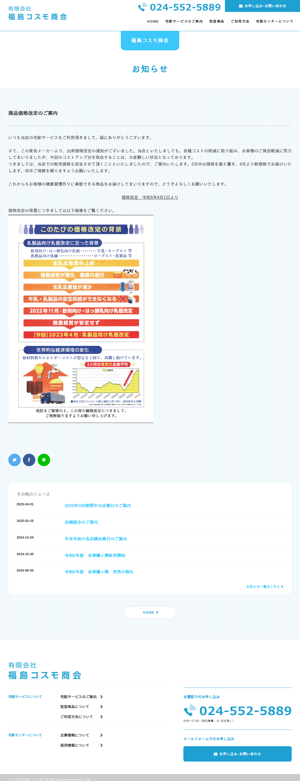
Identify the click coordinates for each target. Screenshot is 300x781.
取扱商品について (81, 701)
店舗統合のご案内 (81, 522)
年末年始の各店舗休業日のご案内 (96, 539)
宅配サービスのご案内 (81, 692)
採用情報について (81, 740)
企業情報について (81, 730)
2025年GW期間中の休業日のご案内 (98, 506)
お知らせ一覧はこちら (263, 587)
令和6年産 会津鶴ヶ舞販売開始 (95, 555)
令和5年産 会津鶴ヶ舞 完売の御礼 (99, 572)
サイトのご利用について (25, 775)
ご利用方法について (81, 711)
